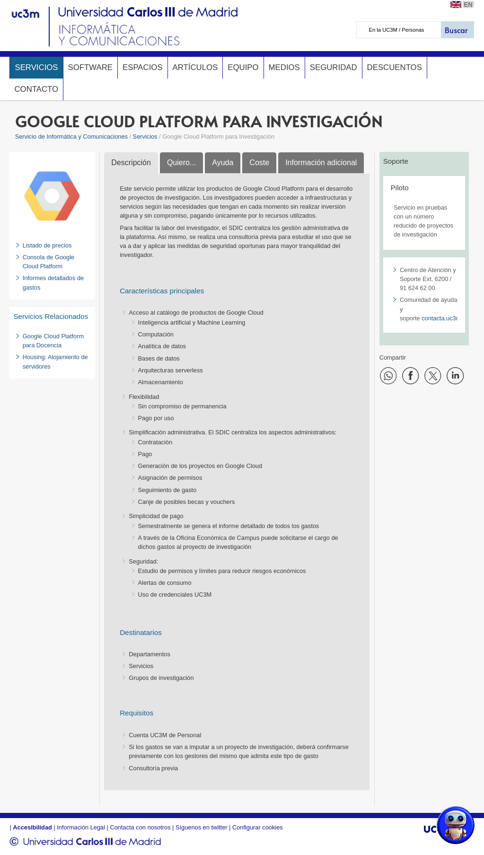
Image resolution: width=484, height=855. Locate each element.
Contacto (36, 89)
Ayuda (222, 163)
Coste (259, 163)
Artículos (195, 67)
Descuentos (394, 67)
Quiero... (181, 163)
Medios (284, 67)
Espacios (143, 67)
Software (90, 67)
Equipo (243, 67)
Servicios (36, 67)
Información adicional (321, 163)
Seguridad (333, 67)
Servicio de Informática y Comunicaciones (71, 136)
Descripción (131, 163)
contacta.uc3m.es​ (445, 318)
